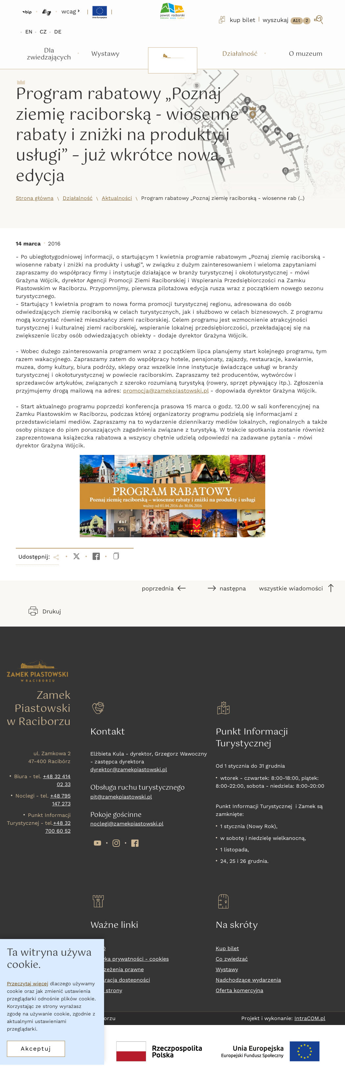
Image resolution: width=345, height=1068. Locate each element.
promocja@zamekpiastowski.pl (165, 390)
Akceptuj (36, 1052)
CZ (43, 32)
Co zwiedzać (232, 959)
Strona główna (35, 198)
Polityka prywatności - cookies (129, 959)
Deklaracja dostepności (120, 980)
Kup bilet (227, 948)
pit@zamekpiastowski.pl (121, 797)
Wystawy (227, 969)
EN (28, 32)
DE (57, 32)
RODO (98, 948)
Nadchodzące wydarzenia (248, 980)
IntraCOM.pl (309, 1018)
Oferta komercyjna (239, 990)
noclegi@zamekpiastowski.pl (126, 824)
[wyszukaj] (293, 19)
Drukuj (45, 611)
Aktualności (117, 198)
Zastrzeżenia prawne (117, 969)
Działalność (78, 198)
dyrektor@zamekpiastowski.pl (128, 769)
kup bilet (236, 19)
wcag (70, 11)
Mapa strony (106, 990)
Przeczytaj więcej (27, 988)
